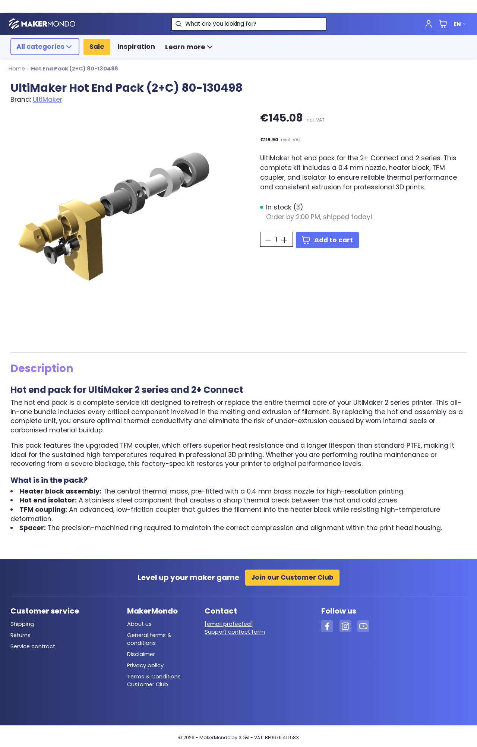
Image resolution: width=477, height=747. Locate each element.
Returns (20, 635)
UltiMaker (47, 99)
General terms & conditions (149, 639)
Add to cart (327, 240)
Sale (96, 46)
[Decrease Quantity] (268, 240)
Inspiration (136, 46)
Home (17, 68)
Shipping (22, 624)
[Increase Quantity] (284, 240)
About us (139, 624)
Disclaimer (141, 654)
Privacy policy (145, 665)
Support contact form (235, 632)
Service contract (32, 646)
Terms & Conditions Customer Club (154, 680)
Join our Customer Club (292, 577)
